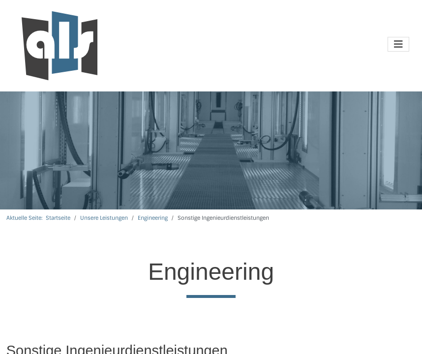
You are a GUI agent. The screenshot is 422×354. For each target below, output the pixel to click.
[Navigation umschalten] (398, 44)
